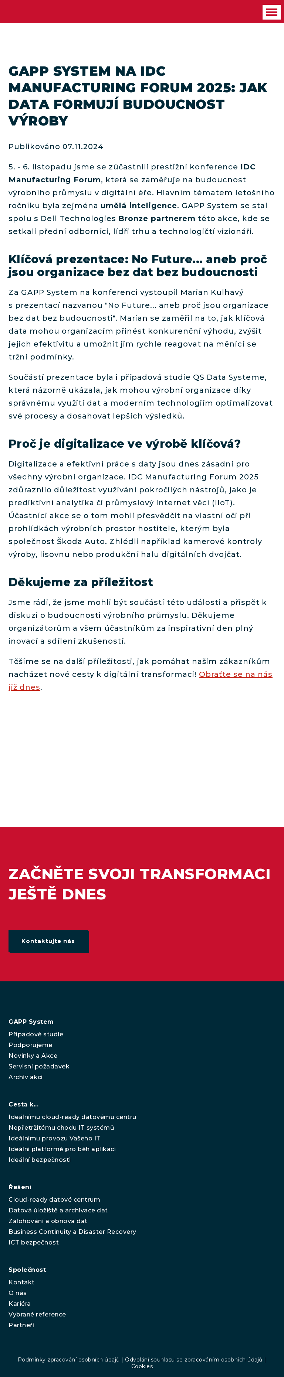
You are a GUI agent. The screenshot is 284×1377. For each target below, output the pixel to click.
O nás (18, 1293)
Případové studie (36, 1034)
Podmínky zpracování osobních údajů (69, 1359)
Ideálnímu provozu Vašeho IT (55, 1138)
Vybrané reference (37, 1314)
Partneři (21, 1325)
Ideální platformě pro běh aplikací (62, 1149)
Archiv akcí (26, 1077)
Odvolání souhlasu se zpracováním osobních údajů (194, 1359)
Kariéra (20, 1303)
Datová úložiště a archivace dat (58, 1210)
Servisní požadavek (39, 1066)
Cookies (142, 1366)
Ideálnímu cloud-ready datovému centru (72, 1116)
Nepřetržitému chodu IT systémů (61, 1127)
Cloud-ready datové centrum (54, 1199)
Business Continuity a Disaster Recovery (72, 1231)
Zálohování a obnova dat (48, 1221)
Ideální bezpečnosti (40, 1159)
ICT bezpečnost (34, 1242)
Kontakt (22, 1282)
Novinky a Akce (33, 1055)
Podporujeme (31, 1045)
